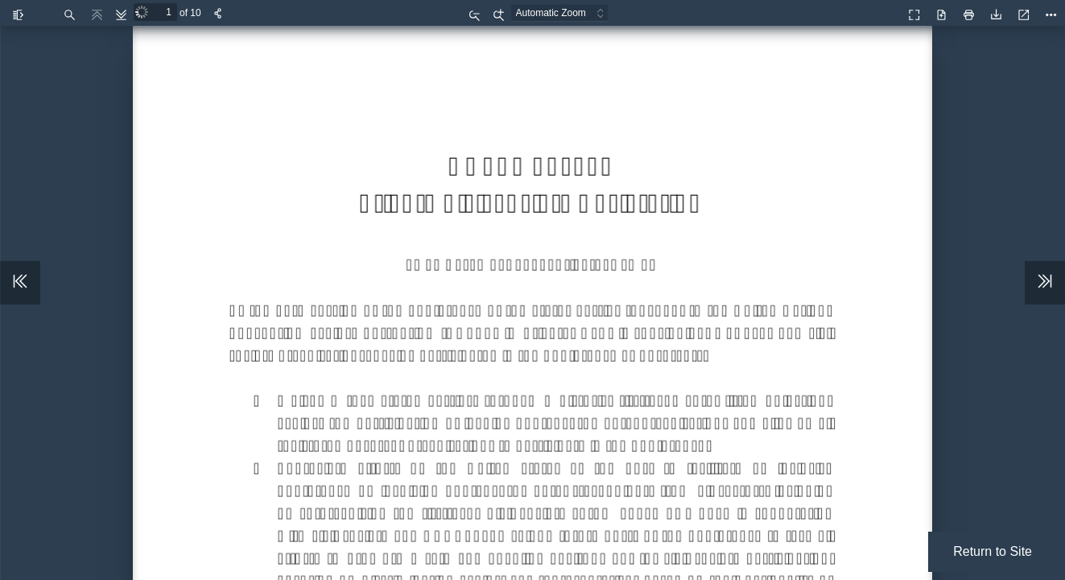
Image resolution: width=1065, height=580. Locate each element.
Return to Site (992, 551)
